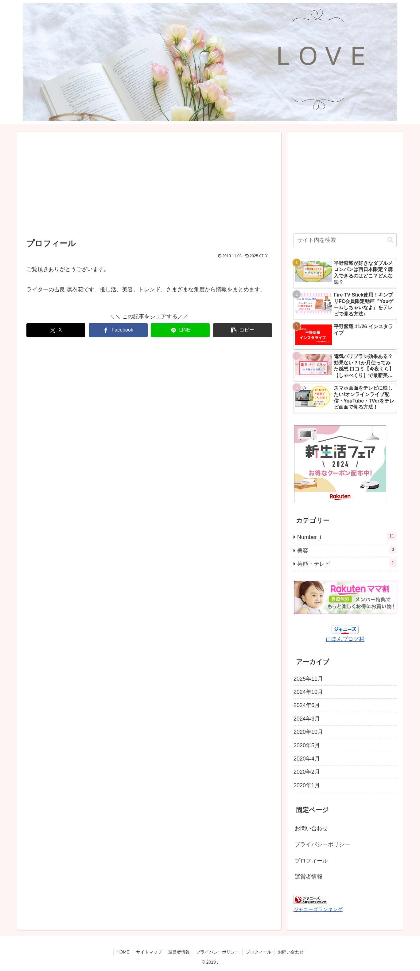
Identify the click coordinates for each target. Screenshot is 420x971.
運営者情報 (308, 877)
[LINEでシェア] (180, 330)
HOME (123, 951)
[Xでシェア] (55, 330)
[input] (345, 240)
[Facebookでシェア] (118, 330)
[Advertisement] (149, 186)
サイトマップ (149, 951)
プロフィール (311, 861)
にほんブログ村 (345, 639)
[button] (242, 330)
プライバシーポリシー (322, 844)
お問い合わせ (311, 828)
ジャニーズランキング (318, 909)
